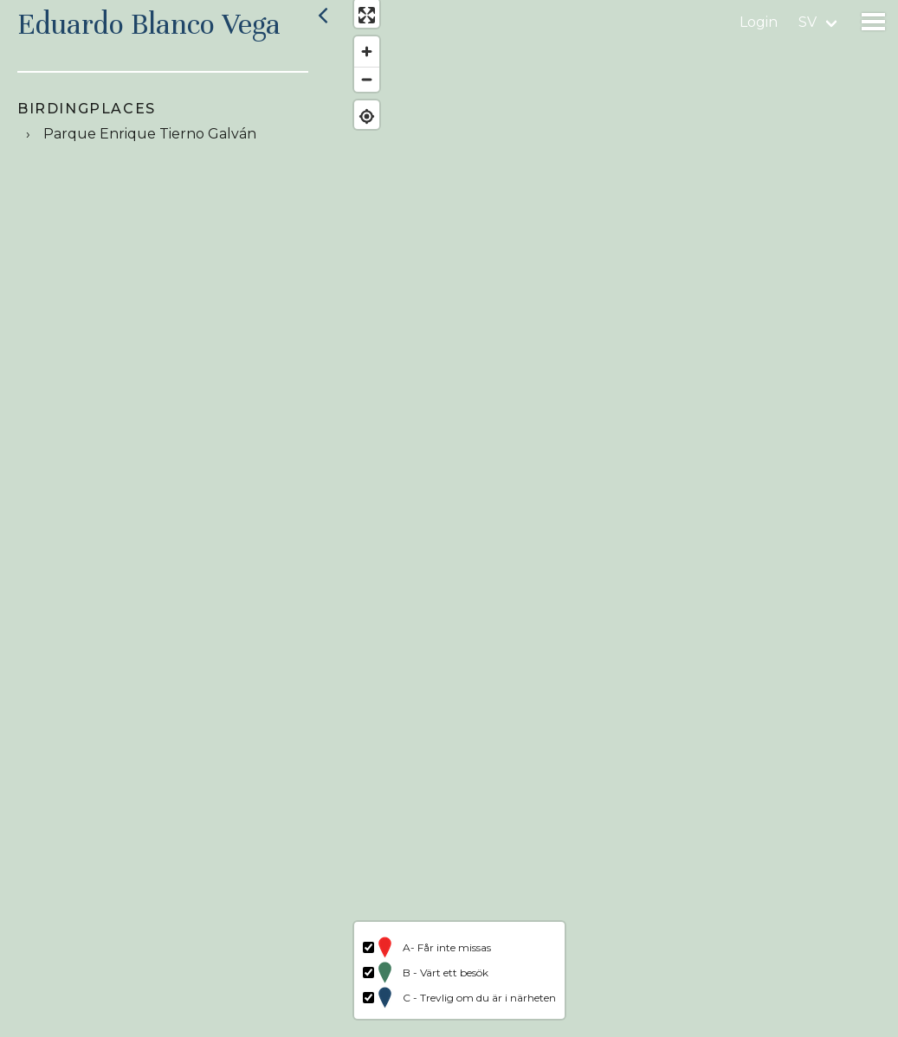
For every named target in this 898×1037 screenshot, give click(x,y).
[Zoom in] (357, 61)
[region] (617, 518)
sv (807, 22)
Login (759, 22)
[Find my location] (357, 125)
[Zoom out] (357, 88)
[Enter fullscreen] (357, 23)
